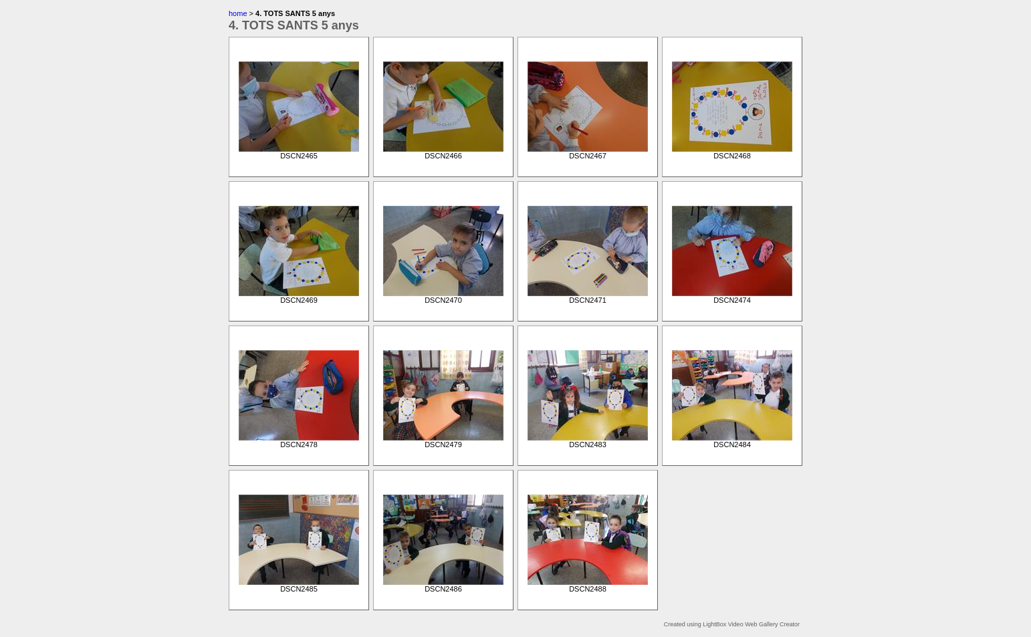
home (238, 13)
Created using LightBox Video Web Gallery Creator (732, 624)
